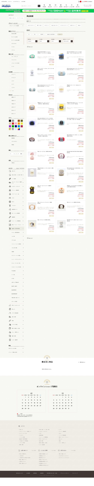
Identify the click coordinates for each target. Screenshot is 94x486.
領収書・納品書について (43, 462)
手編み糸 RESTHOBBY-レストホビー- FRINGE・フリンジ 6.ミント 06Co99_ (44, 52)
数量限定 (13, 138)
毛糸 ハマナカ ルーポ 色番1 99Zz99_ (44, 219)
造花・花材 (41, 449)
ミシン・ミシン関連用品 (43, 445)
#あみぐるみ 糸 (54, 25)
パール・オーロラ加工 (15, 63)
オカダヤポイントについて (63, 464)
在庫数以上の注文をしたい (44, 473)
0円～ (35, 34)
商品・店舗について (62, 462)
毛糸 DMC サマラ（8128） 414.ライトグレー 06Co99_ (75, 220)
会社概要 (28, 481)
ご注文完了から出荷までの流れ (24, 466)
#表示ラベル (72, 25)
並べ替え (41, 39)
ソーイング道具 (22, 445)
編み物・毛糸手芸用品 (51, 34)
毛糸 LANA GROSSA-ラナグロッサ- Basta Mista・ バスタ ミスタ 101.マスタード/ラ (74, 52)
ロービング (14, 77)
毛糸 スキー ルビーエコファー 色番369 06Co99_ (44, 186)
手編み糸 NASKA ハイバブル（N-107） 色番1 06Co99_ (45, 169)
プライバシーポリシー (65, 481)
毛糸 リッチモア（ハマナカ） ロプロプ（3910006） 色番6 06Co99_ (44, 135)
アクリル (13, 50)
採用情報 (35, 481)
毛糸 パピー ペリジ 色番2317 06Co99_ (73, 202)
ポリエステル (14, 43)
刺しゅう (60, 447)
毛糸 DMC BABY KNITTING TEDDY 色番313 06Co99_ (74, 152)
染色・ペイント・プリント (63, 445)
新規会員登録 (4, 1)
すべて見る (34, 458)
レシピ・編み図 (42, 453)
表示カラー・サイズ (66, 39)
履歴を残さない (82, 370)
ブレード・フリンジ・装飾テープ (25, 439)
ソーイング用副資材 (62, 443)
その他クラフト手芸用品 (23, 449)
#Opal (79, 25)
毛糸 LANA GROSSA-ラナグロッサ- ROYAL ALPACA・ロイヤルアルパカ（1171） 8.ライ (46, 119)
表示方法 (29, 39)
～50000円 (41, 34)
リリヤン (13, 87)
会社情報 (23, 1)
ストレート (14, 74)
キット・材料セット (62, 451)
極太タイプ (14, 113)
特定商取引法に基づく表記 (52, 481)
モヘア (13, 84)
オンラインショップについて (64, 466)
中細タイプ (14, 103)
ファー (13, 90)
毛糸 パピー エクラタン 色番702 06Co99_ (45, 151)
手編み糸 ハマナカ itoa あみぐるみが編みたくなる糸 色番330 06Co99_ (75, 186)
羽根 (60, 449)
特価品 (13, 144)
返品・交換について (22, 471)
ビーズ (13, 66)
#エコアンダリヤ (30, 25)
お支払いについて (22, 469)
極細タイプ (14, 97)
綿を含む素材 (14, 33)
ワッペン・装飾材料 (62, 439)
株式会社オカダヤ (19, 481)
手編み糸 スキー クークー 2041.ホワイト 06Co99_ (74, 86)
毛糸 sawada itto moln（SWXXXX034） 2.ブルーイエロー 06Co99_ (75, 169)
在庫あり (13, 162)
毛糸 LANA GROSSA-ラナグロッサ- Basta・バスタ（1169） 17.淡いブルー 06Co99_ (75, 119)
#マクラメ (46, 25)
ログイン (10, 1)
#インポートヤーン (64, 25)
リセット (60, 34)
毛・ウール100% (15, 36)
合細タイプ (14, 100)
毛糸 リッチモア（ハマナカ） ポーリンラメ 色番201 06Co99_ (46, 69)
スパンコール (14, 59)
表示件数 (52, 39)
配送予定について (42, 466)
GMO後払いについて (43, 471)
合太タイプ (14, 107)
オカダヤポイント (17, 1)
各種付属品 (41, 443)
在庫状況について (42, 464)
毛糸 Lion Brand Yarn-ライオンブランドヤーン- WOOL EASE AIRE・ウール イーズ (75, 69)
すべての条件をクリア (11, 359)
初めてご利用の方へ (22, 462)
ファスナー (21, 443)
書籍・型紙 (21, 453)
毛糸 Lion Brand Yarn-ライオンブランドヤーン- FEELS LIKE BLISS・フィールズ (46, 86)
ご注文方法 (21, 464)
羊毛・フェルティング (43, 447)
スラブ (13, 80)
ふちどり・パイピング (43, 439)
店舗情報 (25, 424)
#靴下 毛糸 (39, 25)
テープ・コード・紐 (22, 441)
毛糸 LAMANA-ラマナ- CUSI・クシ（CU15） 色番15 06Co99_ (75, 135)
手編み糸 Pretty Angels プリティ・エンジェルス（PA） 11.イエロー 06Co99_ (75, 103)
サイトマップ (75, 481)
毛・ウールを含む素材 (15, 40)
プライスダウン (14, 141)
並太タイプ (14, 110)
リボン (40, 441)
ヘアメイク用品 (22, 451)
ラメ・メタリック (15, 56)
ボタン (60, 441)
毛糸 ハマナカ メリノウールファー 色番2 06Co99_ (45, 203)
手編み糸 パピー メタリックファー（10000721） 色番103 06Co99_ (44, 103)
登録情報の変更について (43, 469)
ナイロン (13, 46)
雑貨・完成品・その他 (43, 451)
